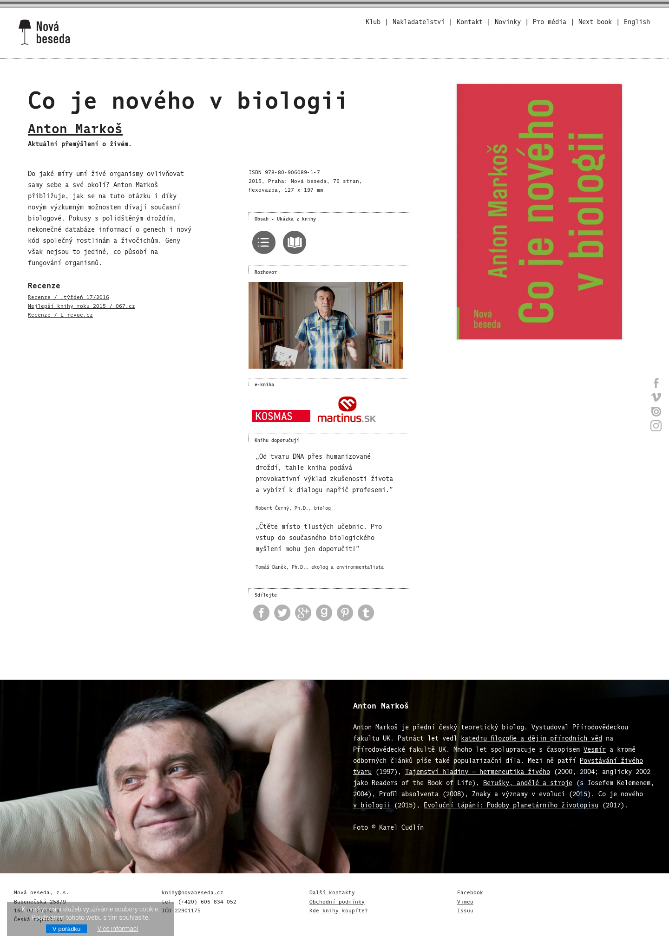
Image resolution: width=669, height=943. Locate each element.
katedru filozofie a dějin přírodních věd (531, 737)
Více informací (117, 928)
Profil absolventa (409, 792)
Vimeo (465, 900)
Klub (373, 20)
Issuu (465, 909)
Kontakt (470, 20)
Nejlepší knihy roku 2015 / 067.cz (81, 305)
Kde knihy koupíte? (338, 909)
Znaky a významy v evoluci (518, 792)
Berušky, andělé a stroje (527, 781)
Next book (595, 20)
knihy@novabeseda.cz (192, 891)
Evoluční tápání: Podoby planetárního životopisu (511, 804)
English (637, 20)
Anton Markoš (75, 126)
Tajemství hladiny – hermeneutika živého (477, 770)
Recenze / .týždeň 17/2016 (68, 296)
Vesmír (595, 748)
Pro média (549, 20)
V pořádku (66, 928)
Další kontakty (332, 891)
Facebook (470, 891)
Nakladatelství (419, 20)
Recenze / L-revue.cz (60, 313)
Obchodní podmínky (337, 900)
